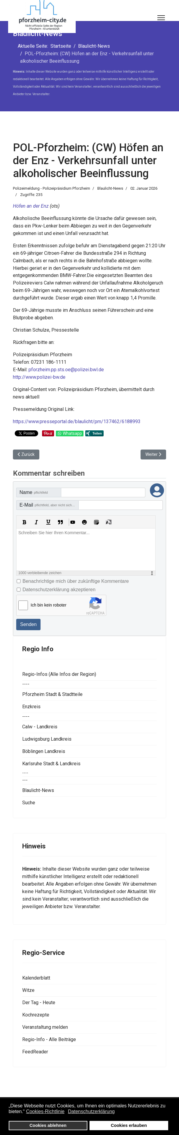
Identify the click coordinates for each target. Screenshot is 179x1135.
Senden (28, 624)
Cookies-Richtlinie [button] (45, 1111)
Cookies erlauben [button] (129, 1125)
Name (34, 492)
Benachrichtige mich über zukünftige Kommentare (76, 581)
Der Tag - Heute (38, 1002)
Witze (28, 990)
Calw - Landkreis (39, 727)
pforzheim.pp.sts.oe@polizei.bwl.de (66, 369)
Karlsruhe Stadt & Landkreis (51, 763)
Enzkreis (31, 706)
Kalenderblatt (36, 978)
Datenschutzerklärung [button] (91, 1111)
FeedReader (35, 1052)
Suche (28, 802)
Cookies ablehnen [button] (47, 1125)
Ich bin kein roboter (48, 605)
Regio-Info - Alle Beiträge (49, 1039)
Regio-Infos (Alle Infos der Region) (59, 674)
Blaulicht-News (110, 188)
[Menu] (161, 17)
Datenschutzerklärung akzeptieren (59, 589)
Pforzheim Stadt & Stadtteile (52, 694)
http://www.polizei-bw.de (39, 377)
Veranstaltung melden (45, 1027)
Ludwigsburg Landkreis (46, 739)
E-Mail (48, 504)
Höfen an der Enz (31, 206)
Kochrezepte (35, 1015)
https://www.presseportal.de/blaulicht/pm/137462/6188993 (77, 421)
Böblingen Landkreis (43, 751)
